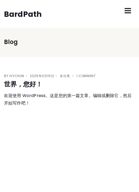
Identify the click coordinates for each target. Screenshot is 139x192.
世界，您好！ (23, 84)
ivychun (16, 76)
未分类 (65, 76)
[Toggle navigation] (128, 11)
